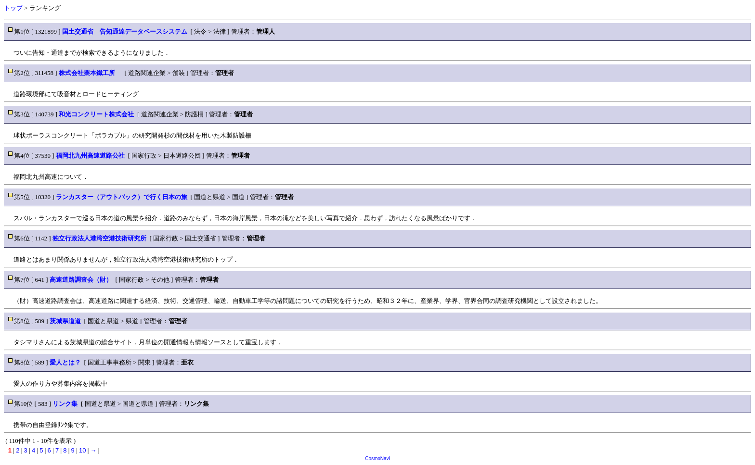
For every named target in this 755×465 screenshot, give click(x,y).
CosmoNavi (377, 458)
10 (82, 450)
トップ (13, 8)
